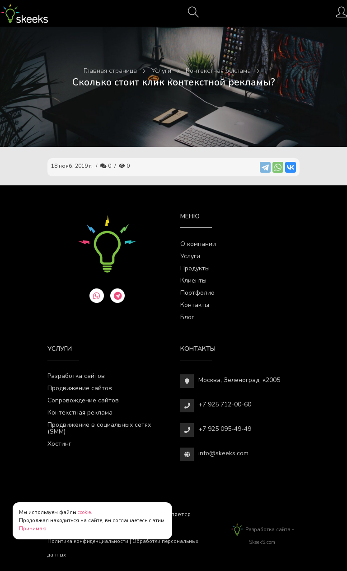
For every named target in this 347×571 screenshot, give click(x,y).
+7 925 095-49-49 (224, 429)
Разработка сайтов (76, 376)
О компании (198, 244)
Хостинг (59, 443)
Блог (187, 317)
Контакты (194, 305)
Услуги (190, 256)
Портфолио (197, 292)
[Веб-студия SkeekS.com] (24, 13)
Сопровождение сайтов (83, 400)
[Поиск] (193, 15)
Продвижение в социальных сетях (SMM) (99, 428)
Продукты (195, 268)
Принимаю (33, 528)
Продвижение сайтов (79, 388)
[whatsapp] (96, 295)
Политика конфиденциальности (87, 541)
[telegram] (117, 295)
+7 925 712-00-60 (224, 404)
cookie (84, 512)
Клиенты (193, 280)
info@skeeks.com (223, 453)
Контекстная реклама (80, 412)
